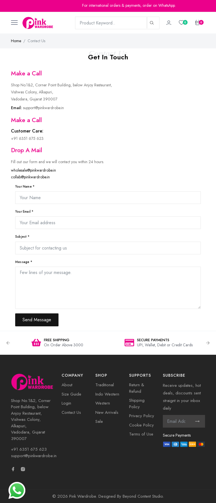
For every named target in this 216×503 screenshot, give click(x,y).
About (67, 385)
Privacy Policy (141, 416)
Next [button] (208, 343)
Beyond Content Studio (143, 496)
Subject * (22, 236)
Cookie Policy (141, 425)
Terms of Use (141, 434)
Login (66, 403)
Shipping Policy (137, 403)
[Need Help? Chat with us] (16, 490)
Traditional (104, 385)
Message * (23, 262)
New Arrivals (106, 412)
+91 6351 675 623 (29, 449)
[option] (57, 343)
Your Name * (25, 186)
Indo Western (107, 394)
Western (102, 403)
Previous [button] (8, 343)
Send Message (36, 319)
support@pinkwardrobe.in (34, 456)
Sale (99, 421)
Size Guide (71, 394)
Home (16, 41)
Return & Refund (136, 388)
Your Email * (24, 211)
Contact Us (71, 412)
